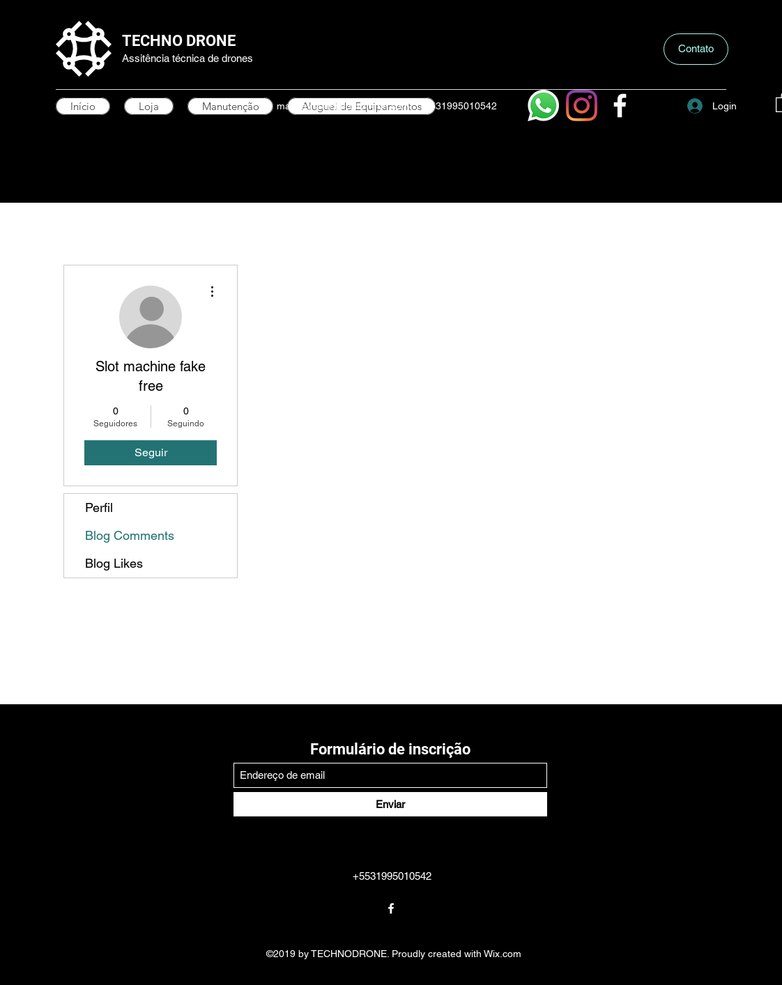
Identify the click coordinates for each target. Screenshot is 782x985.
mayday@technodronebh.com (343, 105)
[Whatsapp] (543, 105)
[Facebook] (620, 105)
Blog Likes (114, 563)
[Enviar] (390, 804)
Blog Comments (129, 535)
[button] (696, 49)
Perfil (99, 507)
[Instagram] (581, 105)
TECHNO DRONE (179, 40)
